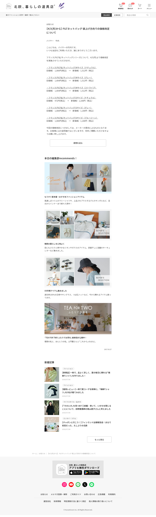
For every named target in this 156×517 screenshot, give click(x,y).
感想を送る (78, 143)
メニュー (149, 8)
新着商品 (120, 8)
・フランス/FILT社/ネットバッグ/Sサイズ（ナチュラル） (71, 97)
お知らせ (50, 24)
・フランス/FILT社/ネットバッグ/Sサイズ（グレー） (69, 107)
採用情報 (57, 501)
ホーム (34, 453)
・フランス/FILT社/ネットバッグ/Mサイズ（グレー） (69, 77)
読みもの (130, 8)
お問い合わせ (89, 494)
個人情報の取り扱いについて (101, 501)
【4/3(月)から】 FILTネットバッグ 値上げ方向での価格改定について (71, 453)
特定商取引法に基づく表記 (75, 501)
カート (140, 8)
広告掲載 (101, 494)
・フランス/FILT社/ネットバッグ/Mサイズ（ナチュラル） (71, 67)
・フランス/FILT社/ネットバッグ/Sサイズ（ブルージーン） (72, 117)
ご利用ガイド (75, 494)
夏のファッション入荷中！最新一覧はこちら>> (22, 15)
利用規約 (111, 494)
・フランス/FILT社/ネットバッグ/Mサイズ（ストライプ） (71, 87)
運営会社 (47, 501)
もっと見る (99, 439)
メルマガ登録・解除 (59, 494)
